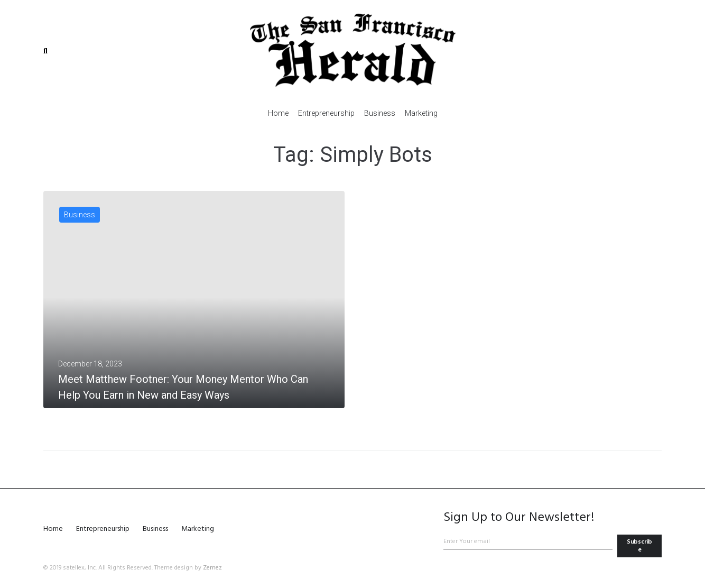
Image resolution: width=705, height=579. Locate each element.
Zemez (212, 568)
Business (79, 214)
